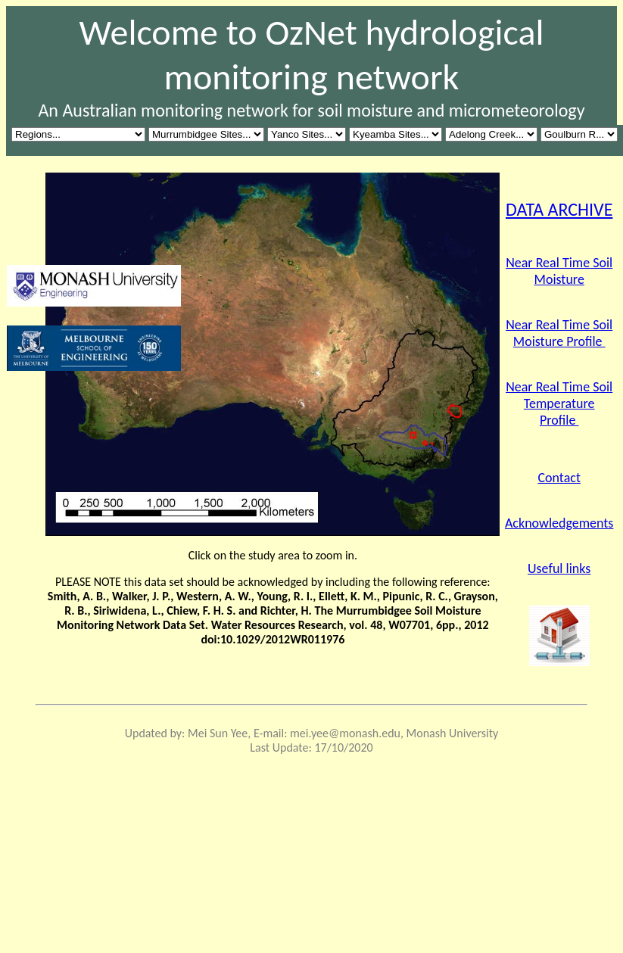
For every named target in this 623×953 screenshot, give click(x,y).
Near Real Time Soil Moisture (559, 271)
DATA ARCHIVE (559, 209)
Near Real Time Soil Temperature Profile (559, 403)
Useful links (559, 568)
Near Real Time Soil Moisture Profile (559, 333)
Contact (558, 477)
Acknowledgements (559, 523)
